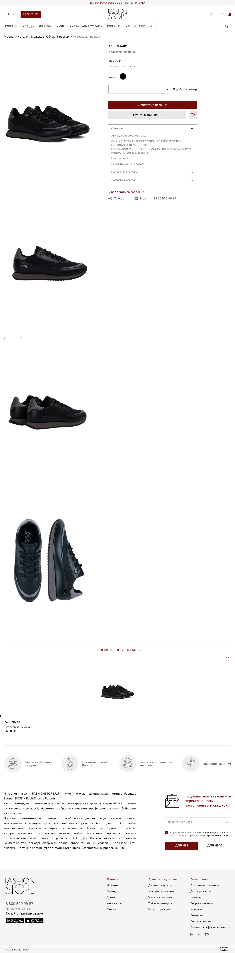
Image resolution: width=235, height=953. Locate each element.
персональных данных (218, 835)
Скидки (145, 26)
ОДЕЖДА (44, 26)
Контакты (196, 909)
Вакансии (196, 915)
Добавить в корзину (152, 105)
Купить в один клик (147, 115)
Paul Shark (117, 46)
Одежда (112, 891)
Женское (11, 14)
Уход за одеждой (159, 909)
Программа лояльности (205, 885)
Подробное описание (124, 172)
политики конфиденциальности (209, 832)
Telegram (117, 198)
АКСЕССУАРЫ (92, 26)
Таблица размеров (160, 903)
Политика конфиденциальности (210, 927)
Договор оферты (200, 891)
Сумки (111, 897)
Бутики (130, 26)
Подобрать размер (185, 89)
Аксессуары (114, 903)
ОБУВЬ (74, 26)
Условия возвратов (160, 897)
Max (140, 198)
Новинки (112, 885)
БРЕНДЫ (28, 26)
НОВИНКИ (11, 26)
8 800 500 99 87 (164, 198)
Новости (113, 26)
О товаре (117, 128)
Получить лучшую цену (121, 66)
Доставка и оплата (123, 179)
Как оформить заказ (161, 891)
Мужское (31, 14)
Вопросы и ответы (201, 903)
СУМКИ (60, 26)
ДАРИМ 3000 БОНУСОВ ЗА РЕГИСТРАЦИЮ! (118, 3)
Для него (214, 845)
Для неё (181, 845)
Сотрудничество (200, 921)
